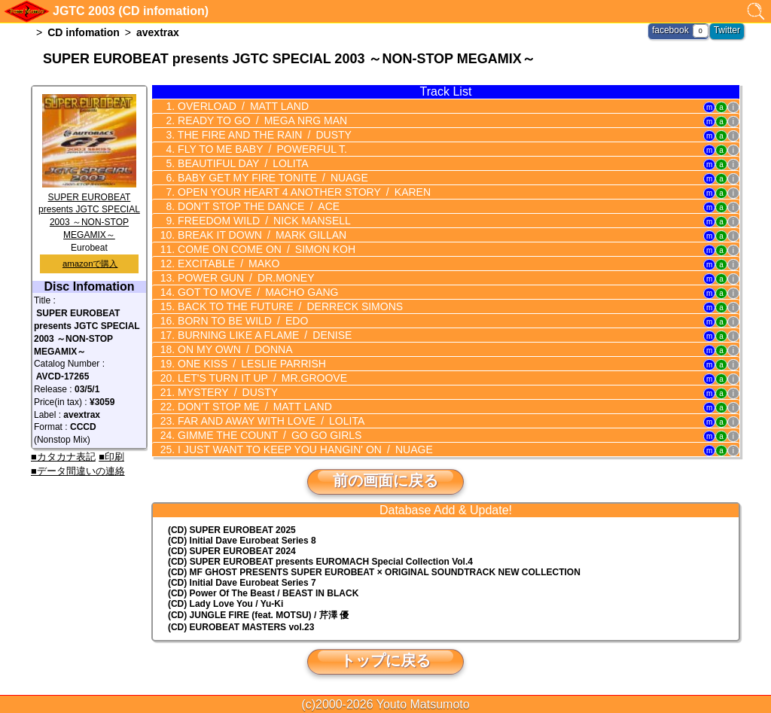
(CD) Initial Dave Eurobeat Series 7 (242, 582)
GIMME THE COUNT (268, 435)
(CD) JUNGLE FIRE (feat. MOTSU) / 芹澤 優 (258, 615)
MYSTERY (226, 392)
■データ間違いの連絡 (78, 471)
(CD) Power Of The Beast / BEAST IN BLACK (263, 593)
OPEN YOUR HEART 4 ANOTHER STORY (302, 192)
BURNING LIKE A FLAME (263, 335)
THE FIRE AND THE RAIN (263, 135)
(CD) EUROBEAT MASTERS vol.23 (241, 627)
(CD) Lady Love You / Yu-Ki (225, 604)
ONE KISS (250, 364)
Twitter (727, 30)
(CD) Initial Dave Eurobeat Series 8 (242, 540)
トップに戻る (385, 660)
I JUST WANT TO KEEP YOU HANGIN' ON (303, 449)
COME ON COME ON (265, 249)
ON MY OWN (233, 349)
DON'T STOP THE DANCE (257, 206)
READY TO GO (261, 120)
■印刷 (111, 456)
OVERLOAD (242, 106)
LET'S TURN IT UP (261, 378)
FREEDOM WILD (262, 221)
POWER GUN (244, 278)
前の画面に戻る (385, 480)
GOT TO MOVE (256, 292)
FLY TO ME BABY (260, 149)
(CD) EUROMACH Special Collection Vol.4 (320, 561)
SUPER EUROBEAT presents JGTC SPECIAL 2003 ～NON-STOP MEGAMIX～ (89, 209)
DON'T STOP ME (253, 407)
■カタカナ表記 (63, 456)
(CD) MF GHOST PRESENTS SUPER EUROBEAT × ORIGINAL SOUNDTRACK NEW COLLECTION (374, 572)
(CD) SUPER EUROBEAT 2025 (232, 530)
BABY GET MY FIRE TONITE (271, 178)
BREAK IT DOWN (260, 235)
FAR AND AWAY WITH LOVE (269, 421)
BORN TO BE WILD (241, 321)
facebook (670, 30)
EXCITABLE (227, 263)
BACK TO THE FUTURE (289, 306)
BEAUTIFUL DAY (241, 163)
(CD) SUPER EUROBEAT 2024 (232, 551)
